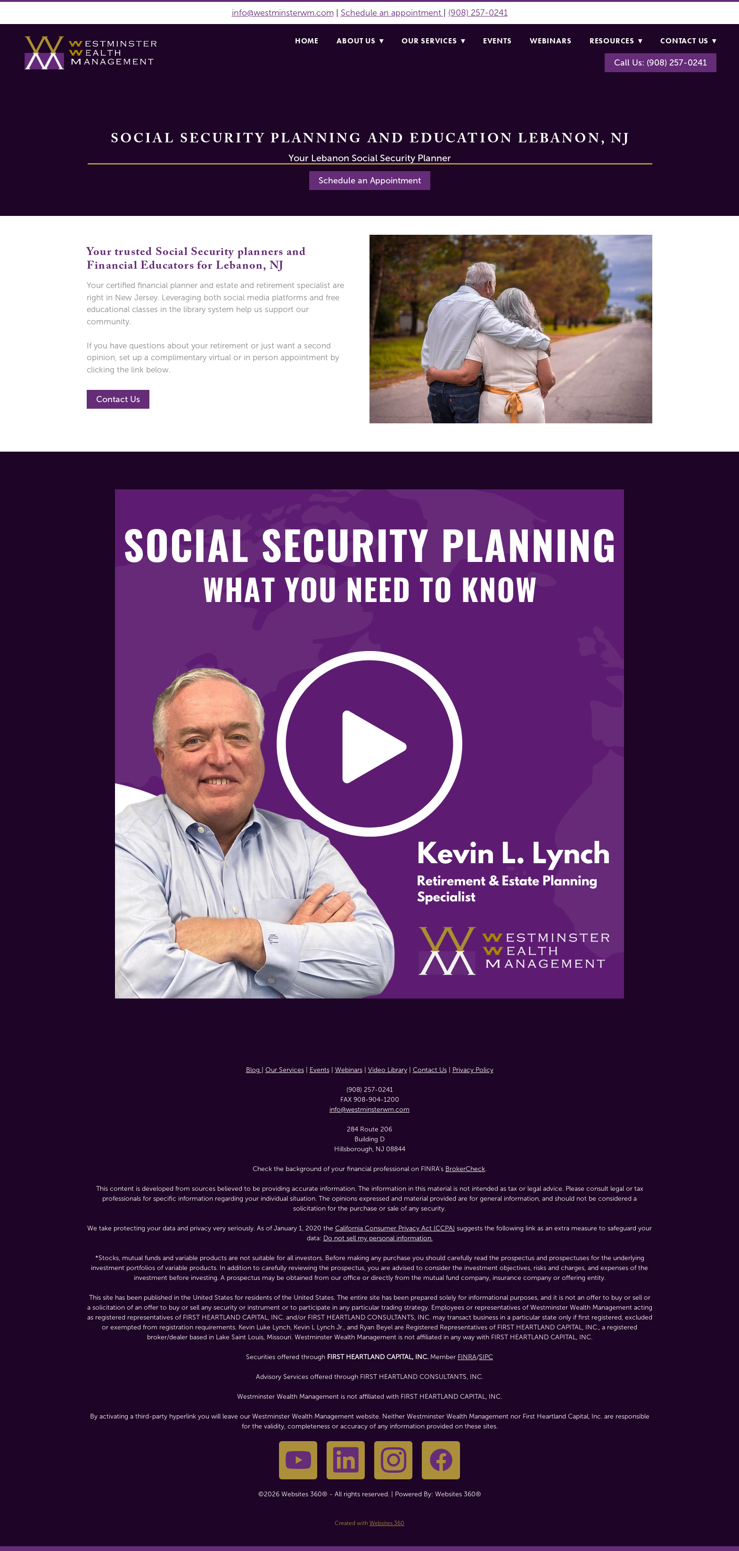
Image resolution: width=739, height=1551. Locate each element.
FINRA (467, 1357)
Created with (369, 1523)
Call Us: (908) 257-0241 (660, 62)
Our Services (433, 40)
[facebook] (441, 1460)
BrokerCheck (465, 1168)
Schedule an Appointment (370, 180)
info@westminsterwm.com (283, 12)
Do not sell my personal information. (378, 1238)
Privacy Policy (472, 1069)
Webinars (550, 40)
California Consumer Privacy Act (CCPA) (395, 1228)
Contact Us (688, 40)
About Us (360, 40)
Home (307, 40)
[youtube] (298, 1460)
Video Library (387, 1069)
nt (438, 12)
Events (497, 40)
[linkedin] (346, 1460)
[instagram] (393, 1460)
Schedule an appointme (387, 12)
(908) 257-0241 (478, 12)
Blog (254, 1069)
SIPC (486, 1357)
